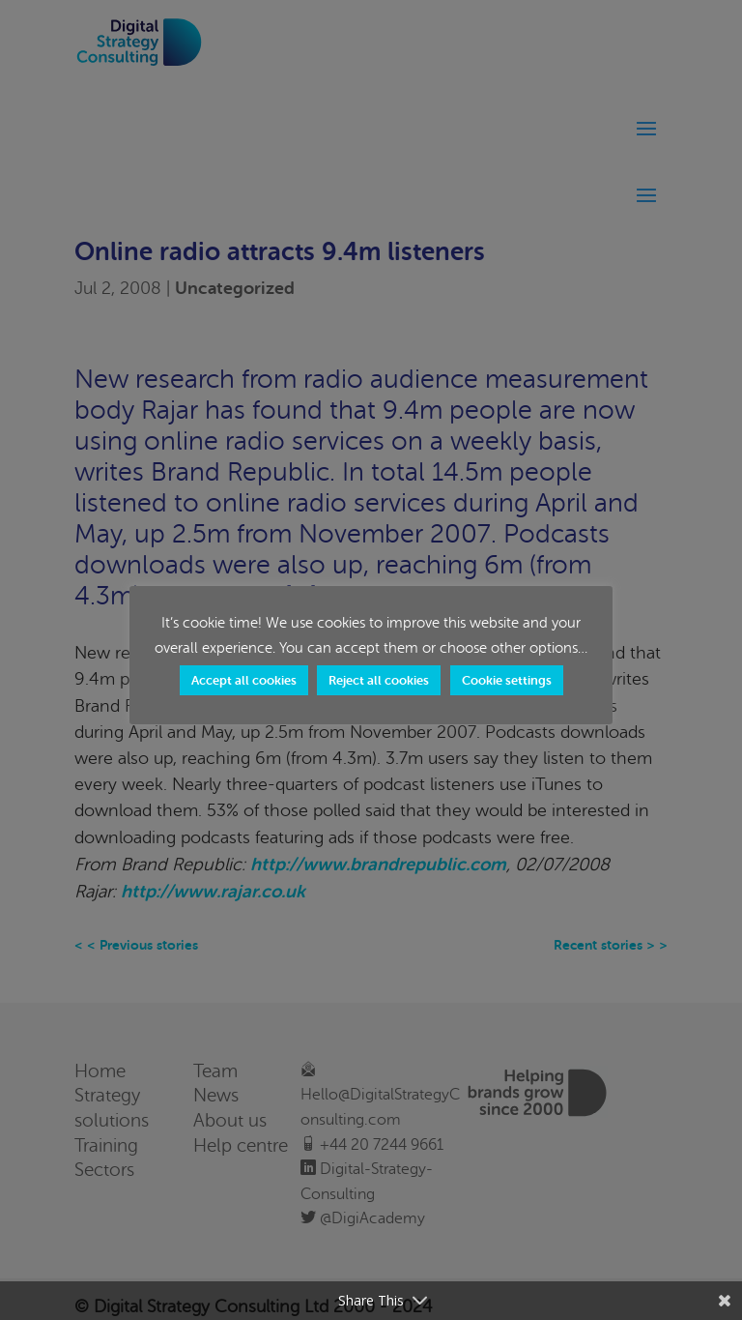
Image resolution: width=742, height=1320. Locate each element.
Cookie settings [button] (507, 680)
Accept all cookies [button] (244, 680)
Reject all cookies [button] (378, 680)
